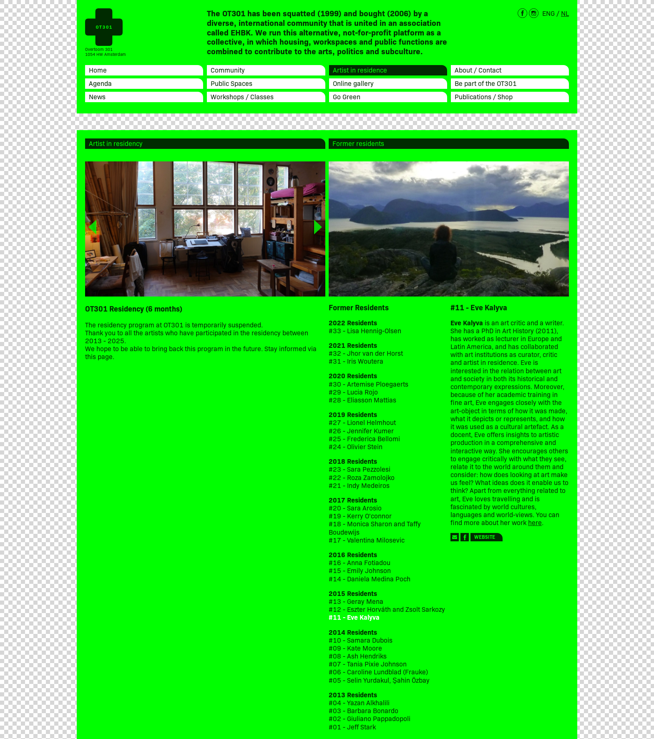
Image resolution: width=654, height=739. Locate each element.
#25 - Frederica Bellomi (364, 438)
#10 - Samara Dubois (360, 640)
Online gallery (353, 83)
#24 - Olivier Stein (355, 446)
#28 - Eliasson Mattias (362, 400)
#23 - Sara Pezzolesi (359, 469)
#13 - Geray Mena (356, 601)
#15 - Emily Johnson (360, 570)
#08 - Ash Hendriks (358, 656)
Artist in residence (360, 69)
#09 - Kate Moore (355, 648)
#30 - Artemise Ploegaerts (368, 384)
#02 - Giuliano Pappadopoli (369, 718)
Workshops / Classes (242, 96)
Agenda (100, 83)
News (97, 96)
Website (484, 536)
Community (228, 69)
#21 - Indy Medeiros (359, 485)
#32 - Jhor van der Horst (366, 353)
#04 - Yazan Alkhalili (359, 702)
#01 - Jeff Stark (352, 727)
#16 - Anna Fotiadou (359, 562)
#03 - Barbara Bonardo (363, 710)
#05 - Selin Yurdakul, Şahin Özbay (379, 680)
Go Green (346, 96)
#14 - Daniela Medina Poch (369, 579)
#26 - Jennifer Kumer (361, 431)
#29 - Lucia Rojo (353, 392)
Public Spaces (231, 83)
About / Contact (478, 69)
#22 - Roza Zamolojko (362, 477)
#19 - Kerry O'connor (360, 516)
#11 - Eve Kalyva (354, 617)
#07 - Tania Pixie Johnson (368, 664)
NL (565, 13)
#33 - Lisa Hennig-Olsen (365, 330)
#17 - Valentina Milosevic (367, 540)
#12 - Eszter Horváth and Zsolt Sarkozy (387, 609)
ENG (548, 13)
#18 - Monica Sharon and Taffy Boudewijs (375, 527)
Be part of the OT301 (486, 83)
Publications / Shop (484, 96)
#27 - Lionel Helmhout (363, 422)
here (535, 522)
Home (98, 69)
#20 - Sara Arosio (355, 508)
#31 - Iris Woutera (356, 361)
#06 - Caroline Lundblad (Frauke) (378, 672)
